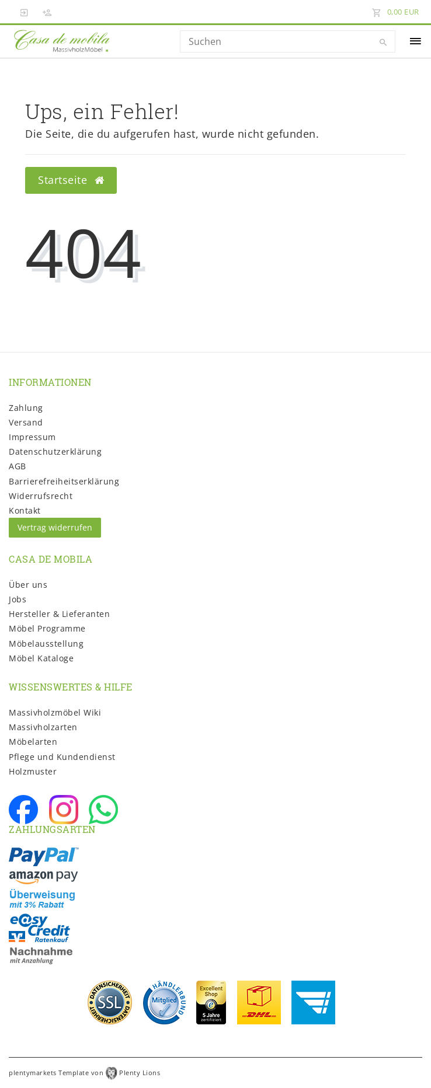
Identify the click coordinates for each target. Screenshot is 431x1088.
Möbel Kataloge (41, 658)
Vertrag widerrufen (55, 527)
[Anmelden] (24, 11)
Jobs (17, 599)
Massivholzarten (43, 727)
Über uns (28, 584)
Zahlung (26, 407)
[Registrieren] (47, 11)
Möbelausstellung (46, 643)
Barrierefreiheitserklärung (64, 481)
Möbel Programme (47, 628)
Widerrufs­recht (40, 495)
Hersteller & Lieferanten (59, 613)
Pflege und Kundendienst (62, 756)
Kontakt (25, 510)
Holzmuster (33, 771)
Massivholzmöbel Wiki (55, 712)
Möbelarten (33, 741)
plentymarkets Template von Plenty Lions (84, 1072)
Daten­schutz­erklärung (55, 451)
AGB (17, 466)
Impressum (32, 436)
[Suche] (384, 42)
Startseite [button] (71, 180)
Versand (26, 422)
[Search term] (287, 41)
